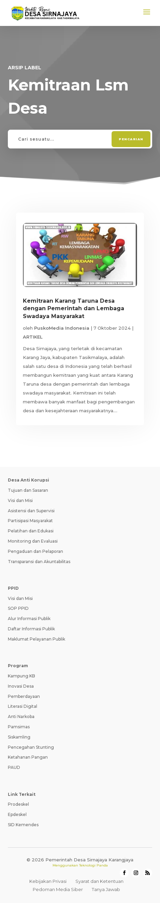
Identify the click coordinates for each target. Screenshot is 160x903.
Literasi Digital (22, 706)
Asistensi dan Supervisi (31, 510)
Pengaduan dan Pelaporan (35, 551)
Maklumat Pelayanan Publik (36, 639)
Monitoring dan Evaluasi (33, 541)
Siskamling (19, 737)
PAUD (14, 767)
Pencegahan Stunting (31, 747)
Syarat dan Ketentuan (99, 881)
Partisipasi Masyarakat (30, 520)
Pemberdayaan (24, 696)
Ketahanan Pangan (28, 757)
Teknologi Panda (93, 865)
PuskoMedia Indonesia (61, 328)
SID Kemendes (23, 824)
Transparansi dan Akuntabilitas (39, 561)
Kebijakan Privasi (48, 881)
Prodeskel (18, 804)
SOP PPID (18, 608)
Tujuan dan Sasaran (28, 490)
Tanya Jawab (106, 889)
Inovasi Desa (21, 686)
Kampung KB (21, 675)
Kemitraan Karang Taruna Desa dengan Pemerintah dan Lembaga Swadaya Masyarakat (73, 308)
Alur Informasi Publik (29, 618)
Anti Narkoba (21, 716)
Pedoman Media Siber (58, 889)
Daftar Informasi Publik (31, 628)
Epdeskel (17, 814)
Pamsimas (19, 726)
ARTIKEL (33, 337)
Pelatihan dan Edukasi (31, 530)
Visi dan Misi (20, 500)
